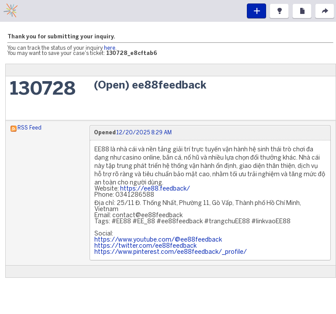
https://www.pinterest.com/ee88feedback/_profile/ (170, 252)
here (109, 48)
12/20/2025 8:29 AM (144, 132)
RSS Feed (29, 128)
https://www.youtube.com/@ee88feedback (158, 240)
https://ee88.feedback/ (155, 189)
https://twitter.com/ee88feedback (145, 246)
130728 (43, 89)
